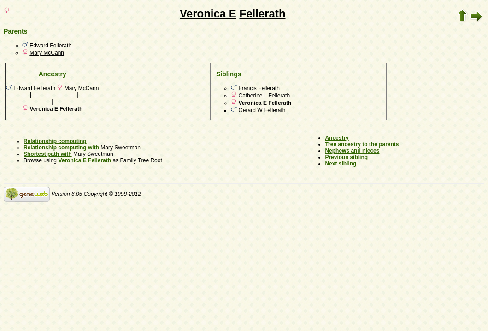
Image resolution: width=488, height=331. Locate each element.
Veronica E (208, 13)
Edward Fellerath (50, 45)
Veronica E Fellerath (84, 160)
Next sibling (340, 163)
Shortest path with (48, 154)
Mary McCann (46, 53)
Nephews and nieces (352, 151)
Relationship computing (55, 141)
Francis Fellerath (259, 88)
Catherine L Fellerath (264, 95)
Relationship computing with (61, 147)
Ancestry (336, 138)
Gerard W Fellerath (262, 110)
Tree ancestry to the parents (362, 144)
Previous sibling (346, 157)
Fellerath (263, 13)
